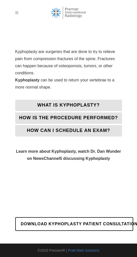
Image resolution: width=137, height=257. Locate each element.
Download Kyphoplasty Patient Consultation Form (77, 224)
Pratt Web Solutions (83, 250)
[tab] (68, 105)
